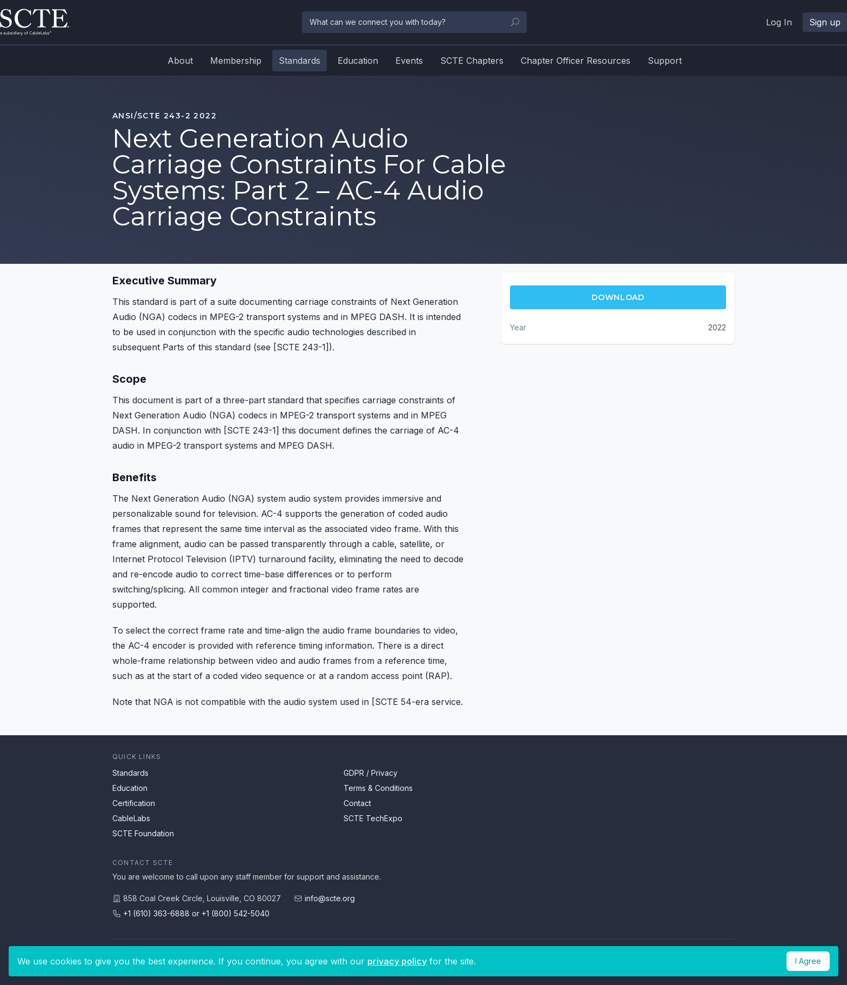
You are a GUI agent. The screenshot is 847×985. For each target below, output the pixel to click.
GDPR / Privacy (371, 772)
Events (409, 60)
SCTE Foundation (143, 833)
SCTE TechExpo (373, 818)
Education (358, 60)
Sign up (825, 22)
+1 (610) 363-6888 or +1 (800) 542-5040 (196, 913)
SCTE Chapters (471, 60)
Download (617, 297)
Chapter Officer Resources (575, 60)
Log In (779, 22)
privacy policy (397, 961)
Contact (357, 803)
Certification (133, 803)
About (180, 60)
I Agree (808, 961)
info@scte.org (330, 898)
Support (665, 60)
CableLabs (131, 818)
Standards (299, 60)
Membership (235, 60)
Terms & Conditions (378, 788)
